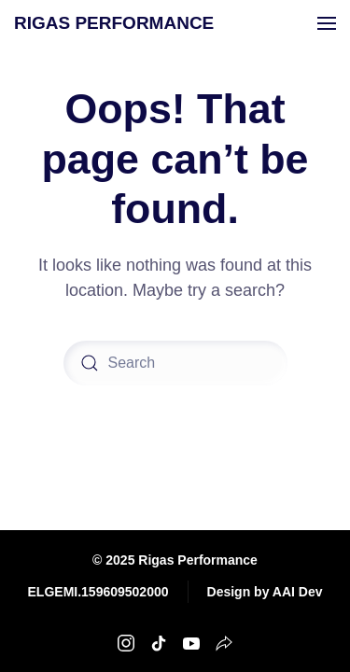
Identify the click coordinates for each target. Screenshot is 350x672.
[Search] (175, 363)
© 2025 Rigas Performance (175, 560)
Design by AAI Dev (265, 591)
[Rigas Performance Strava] (224, 642)
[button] (326, 23)
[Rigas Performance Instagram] (126, 642)
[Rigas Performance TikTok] (158, 642)
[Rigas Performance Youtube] (191, 642)
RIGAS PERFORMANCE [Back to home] (114, 23)
